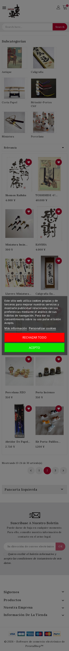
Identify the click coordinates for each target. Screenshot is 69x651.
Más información (15, 328)
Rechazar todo (34, 337)
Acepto (34, 348)
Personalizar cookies (42, 328)
